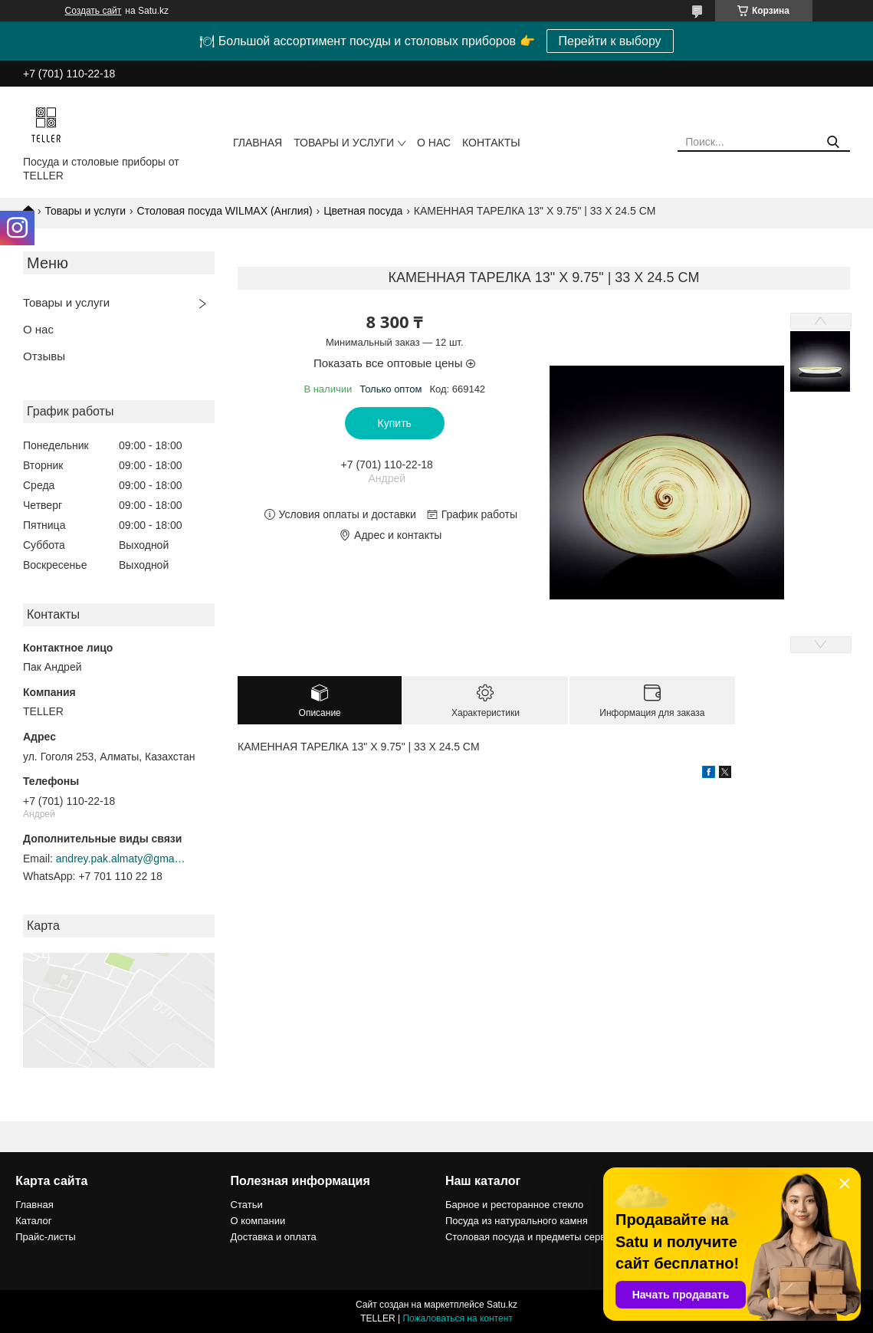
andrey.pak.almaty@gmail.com (121, 858)
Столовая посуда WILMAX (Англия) (225, 210)
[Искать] (833, 142)
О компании (258, 1220)
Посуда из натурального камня (516, 1220)
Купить (395, 423)
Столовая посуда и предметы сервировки (541, 1237)
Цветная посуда (362, 210)
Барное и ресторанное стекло (514, 1204)
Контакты (491, 142)
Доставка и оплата (274, 1237)
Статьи (247, 1204)
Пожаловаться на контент (457, 1318)
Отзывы (44, 356)
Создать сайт (93, 10)
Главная (257, 142)
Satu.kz (502, 1304)
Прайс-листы (45, 1237)
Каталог (33, 1220)
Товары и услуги (344, 142)
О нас (434, 142)
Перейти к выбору (610, 41)
